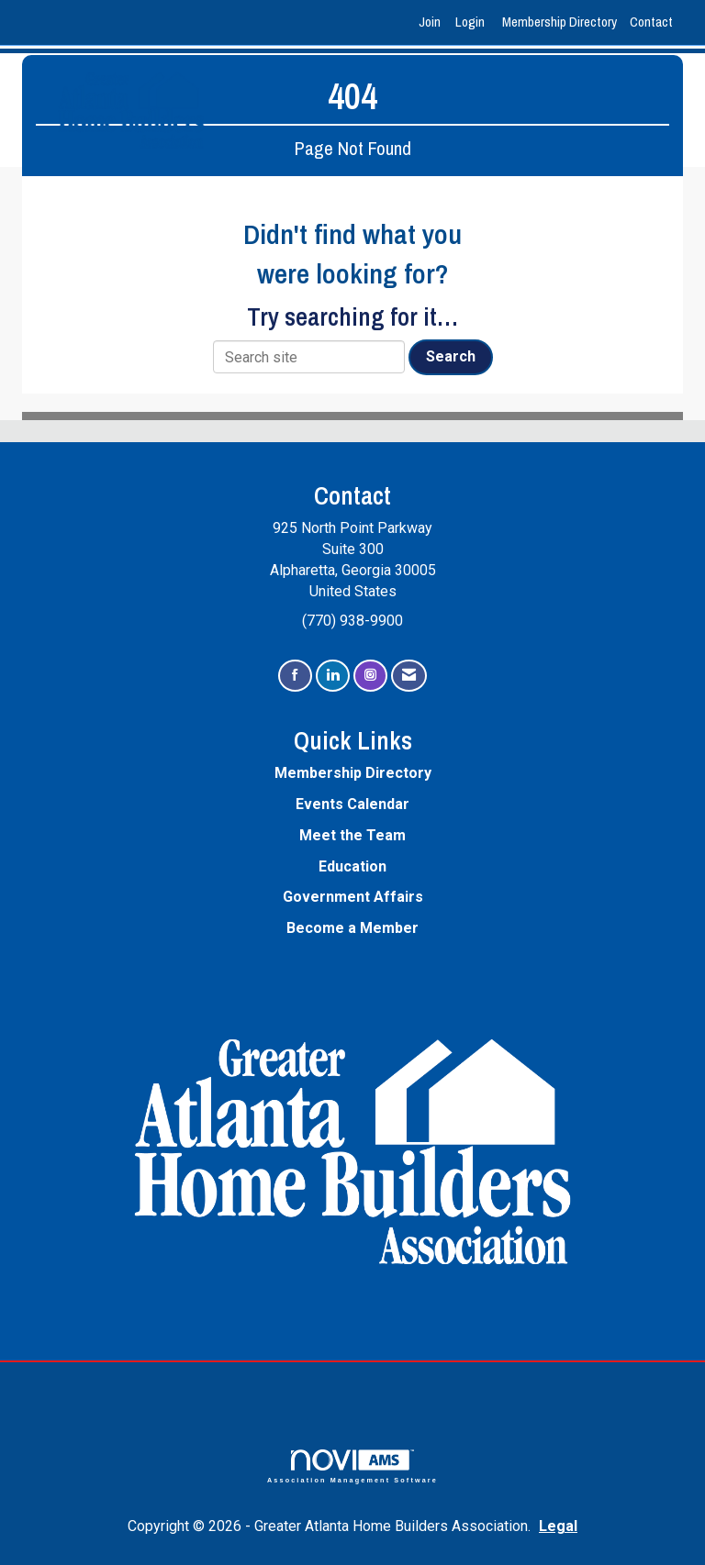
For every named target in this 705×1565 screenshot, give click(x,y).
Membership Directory (559, 21)
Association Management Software (352, 1466)
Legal (558, 1526)
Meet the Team (352, 835)
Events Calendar (352, 804)
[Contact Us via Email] (409, 676)
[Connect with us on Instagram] (370, 676)
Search (451, 356)
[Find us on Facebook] (295, 676)
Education (352, 866)
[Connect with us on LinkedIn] (333, 676)
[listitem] (432, 22)
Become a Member (352, 928)
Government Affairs (353, 896)
